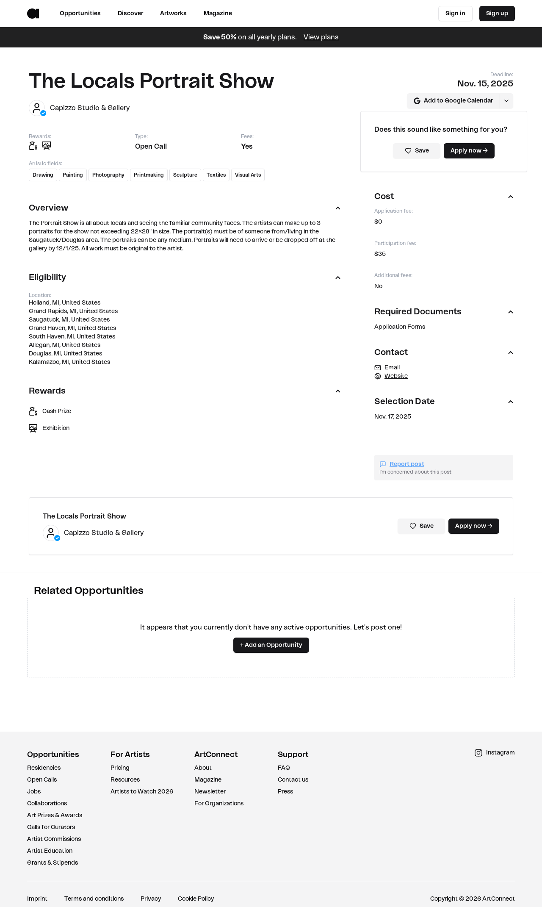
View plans (321, 37)
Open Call (151, 146)
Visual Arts (248, 175)
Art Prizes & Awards (54, 815)
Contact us (293, 779)
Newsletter (210, 791)
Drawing (43, 175)
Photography (108, 175)
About (203, 768)
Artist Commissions (54, 839)
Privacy (151, 898)
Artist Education (49, 851)
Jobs (34, 791)
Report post (401, 463)
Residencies (44, 768)
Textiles (216, 175)
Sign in (455, 14)
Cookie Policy (196, 898)
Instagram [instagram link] (494, 752)
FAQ (284, 768)
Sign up (497, 14)
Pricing (120, 768)
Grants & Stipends (52, 862)
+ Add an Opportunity (271, 645)
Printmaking (149, 175)
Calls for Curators (51, 827)
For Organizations (218, 803)
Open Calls (42, 779)
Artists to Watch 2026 (142, 791)
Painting (73, 175)
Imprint (37, 898)
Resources (125, 779)
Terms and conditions (94, 898)
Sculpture (185, 175)
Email (387, 367)
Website (391, 375)
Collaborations (47, 803)
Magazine (207, 779)
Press (285, 791)
